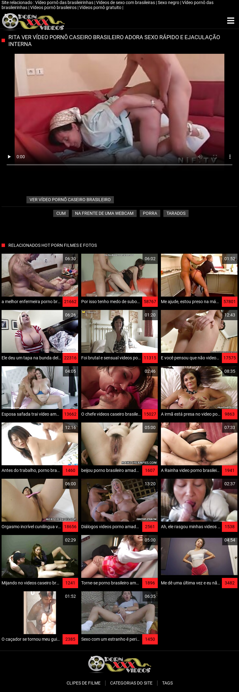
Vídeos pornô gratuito (100, 7)
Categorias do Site (131, 682)
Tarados (175, 213)
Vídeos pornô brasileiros (53, 7)
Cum (61, 213)
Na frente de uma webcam (104, 213)
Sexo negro (169, 2)
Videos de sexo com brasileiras (126, 2)
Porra (150, 213)
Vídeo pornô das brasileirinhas (64, 2)
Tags (167, 682)
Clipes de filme (84, 682)
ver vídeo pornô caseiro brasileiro (70, 199)
